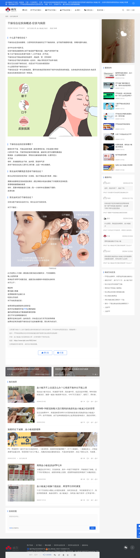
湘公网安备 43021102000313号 (59, 549)
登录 (128, 10)
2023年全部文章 (73, 545)
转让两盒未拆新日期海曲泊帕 (115, 292)
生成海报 (46, 555)
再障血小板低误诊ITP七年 (49, 466)
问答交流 (90, 10)
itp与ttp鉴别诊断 (121, 155)
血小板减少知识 (42, 28)
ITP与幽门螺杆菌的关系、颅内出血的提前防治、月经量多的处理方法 (123, 85)
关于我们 (39, 545)
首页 (26, 10)
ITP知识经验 (67, 10)
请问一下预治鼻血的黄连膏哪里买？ (117, 303)
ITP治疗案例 (37, 10)
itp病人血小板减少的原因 (123, 165)
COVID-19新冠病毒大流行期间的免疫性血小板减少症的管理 (65, 409)
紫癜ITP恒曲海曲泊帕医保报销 (117, 212)
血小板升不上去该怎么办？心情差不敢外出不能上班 (62, 388)
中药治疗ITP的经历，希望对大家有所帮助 (121, 230)
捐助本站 (85, 545)
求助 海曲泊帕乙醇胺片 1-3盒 (114, 300)
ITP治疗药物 (52, 10)
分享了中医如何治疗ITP (123, 134)
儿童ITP (107, 307)
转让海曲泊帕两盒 (111, 296)
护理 (25, 309)
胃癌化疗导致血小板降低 (113, 288)
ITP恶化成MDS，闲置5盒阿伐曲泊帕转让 (118, 276)
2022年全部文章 (59, 545)
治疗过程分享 (31, 28)
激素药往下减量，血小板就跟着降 (24, 430)
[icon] (126, 547)
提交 (92, 529)
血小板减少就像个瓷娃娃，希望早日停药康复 (58, 487)
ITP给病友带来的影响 (122, 124)
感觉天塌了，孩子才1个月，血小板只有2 (118, 280)
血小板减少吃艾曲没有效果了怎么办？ (120, 245)
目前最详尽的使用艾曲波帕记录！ (118, 192)
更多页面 (102, 10)
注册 (133, 10)
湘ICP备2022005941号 (37, 549)
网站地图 (48, 545)
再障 (79, 10)
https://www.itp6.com (46, 551)
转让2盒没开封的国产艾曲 (113, 284)
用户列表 (30, 545)
